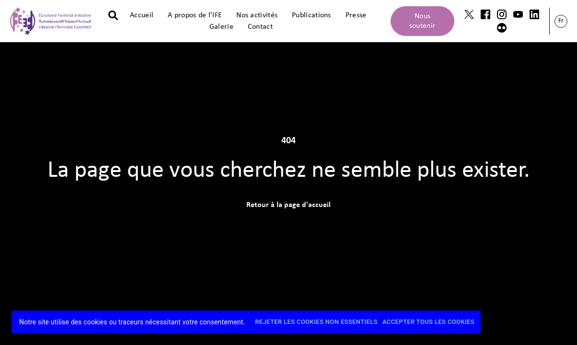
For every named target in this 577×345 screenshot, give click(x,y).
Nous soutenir (422, 21)
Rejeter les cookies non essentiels (316, 322)
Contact (260, 27)
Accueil (141, 15)
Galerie (221, 27)
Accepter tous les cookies (428, 322)
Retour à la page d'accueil (288, 205)
